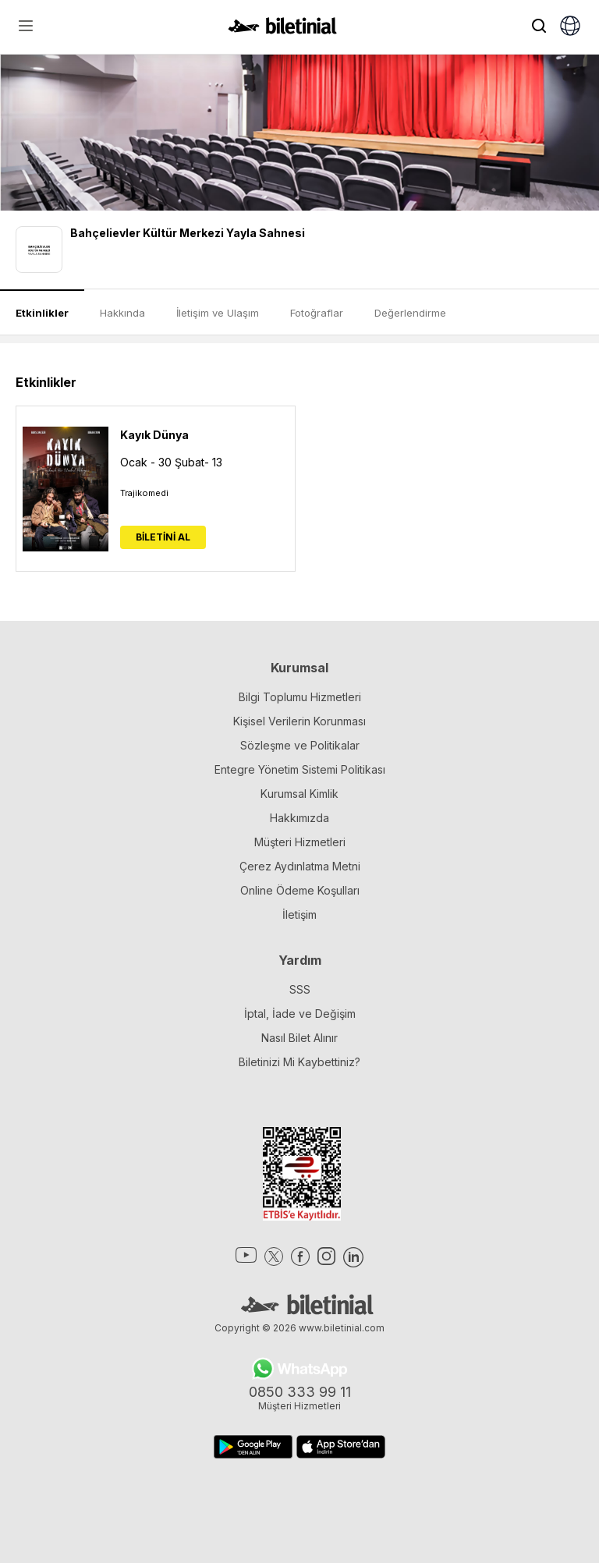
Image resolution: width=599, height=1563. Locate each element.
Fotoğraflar (316, 313)
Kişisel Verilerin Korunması (299, 721)
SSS (299, 989)
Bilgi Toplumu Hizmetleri (300, 697)
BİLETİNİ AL (163, 537)
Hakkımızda (299, 817)
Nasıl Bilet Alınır (299, 1037)
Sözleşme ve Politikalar (300, 745)
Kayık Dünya (154, 434)
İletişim (299, 914)
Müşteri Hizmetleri (300, 842)
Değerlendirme (410, 313)
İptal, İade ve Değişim (300, 1013)
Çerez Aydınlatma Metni (299, 866)
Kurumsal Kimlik (299, 793)
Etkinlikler (42, 313)
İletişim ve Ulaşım (217, 313)
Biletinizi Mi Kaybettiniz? (299, 1062)
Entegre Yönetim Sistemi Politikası (299, 769)
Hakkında (122, 313)
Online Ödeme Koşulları (300, 890)
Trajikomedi (144, 492)
